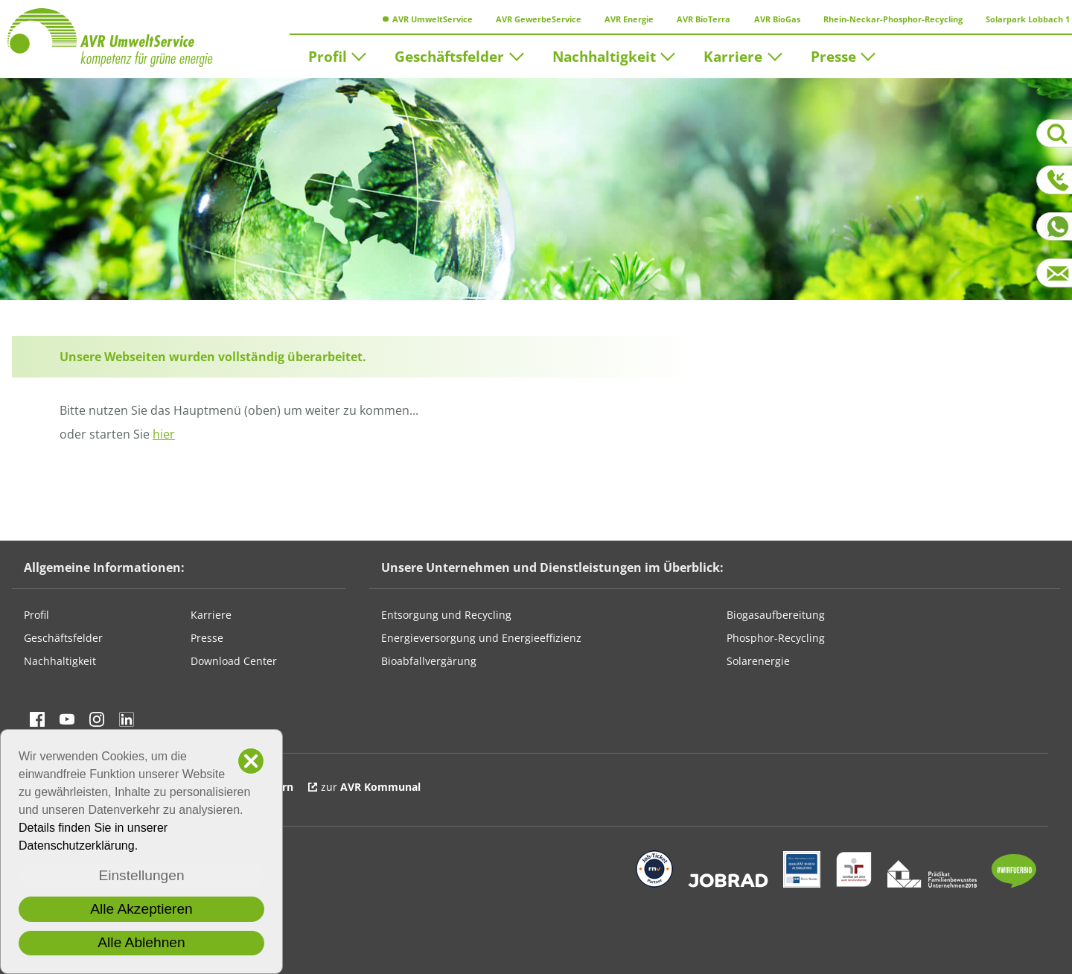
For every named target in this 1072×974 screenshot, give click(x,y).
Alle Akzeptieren (141, 909)
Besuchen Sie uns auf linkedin (126, 719)
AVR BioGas (772, 19)
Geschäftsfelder (449, 55)
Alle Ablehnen (141, 942)
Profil (327, 55)
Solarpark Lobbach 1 (1024, 19)
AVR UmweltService (428, 19)
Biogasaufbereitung (776, 615)
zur (371, 787)
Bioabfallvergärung (428, 661)
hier (164, 434)
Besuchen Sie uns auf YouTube (67, 719)
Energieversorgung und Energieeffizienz (481, 638)
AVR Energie (625, 19)
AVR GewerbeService (534, 19)
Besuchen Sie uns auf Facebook (37, 719)
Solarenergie (758, 661)
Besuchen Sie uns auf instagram (96, 719)
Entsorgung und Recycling (446, 615)
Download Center (234, 661)
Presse (833, 55)
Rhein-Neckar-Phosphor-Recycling (888, 19)
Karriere (733, 55)
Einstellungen (141, 875)
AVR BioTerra (699, 19)
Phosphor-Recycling (776, 638)
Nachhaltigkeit (604, 55)
